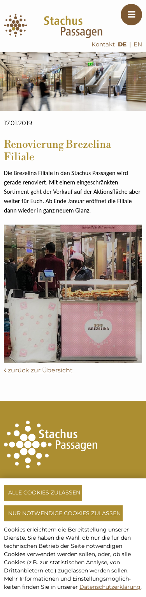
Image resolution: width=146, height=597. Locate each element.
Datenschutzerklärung (110, 586)
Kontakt (103, 44)
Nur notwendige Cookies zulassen (64, 513)
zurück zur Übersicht (38, 370)
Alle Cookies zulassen (44, 492)
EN (138, 44)
